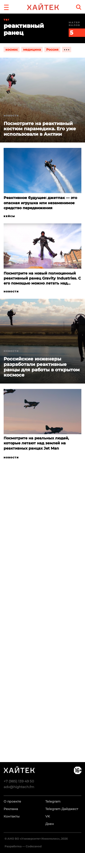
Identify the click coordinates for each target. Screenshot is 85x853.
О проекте (12, 801)
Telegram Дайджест (61, 809)
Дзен (49, 824)
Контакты (11, 816)
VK (47, 816)
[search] (79, 7)
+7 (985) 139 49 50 (19, 781)
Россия (52, 49)
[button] (6, 7)
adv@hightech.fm (19, 787)
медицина (32, 49)
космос (11, 49)
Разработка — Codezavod (23, 846)
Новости (11, 115)
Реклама (11, 809)
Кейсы (9, 216)
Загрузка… (42, 631)
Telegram (53, 801)
